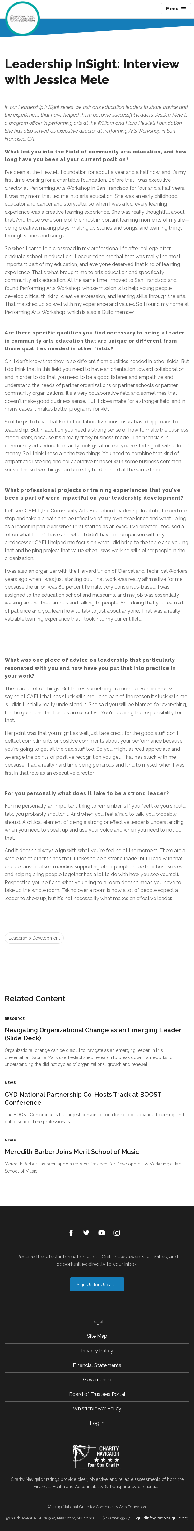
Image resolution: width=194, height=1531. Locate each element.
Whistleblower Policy (97, 1409)
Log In (97, 1423)
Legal (97, 1322)
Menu (176, 8)
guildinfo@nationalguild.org (162, 1518)
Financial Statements (97, 1365)
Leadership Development (34, 938)
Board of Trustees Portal (97, 1394)
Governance (97, 1380)
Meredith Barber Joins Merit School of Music (72, 1151)
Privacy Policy (97, 1351)
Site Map (97, 1336)
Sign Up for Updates (97, 1284)
